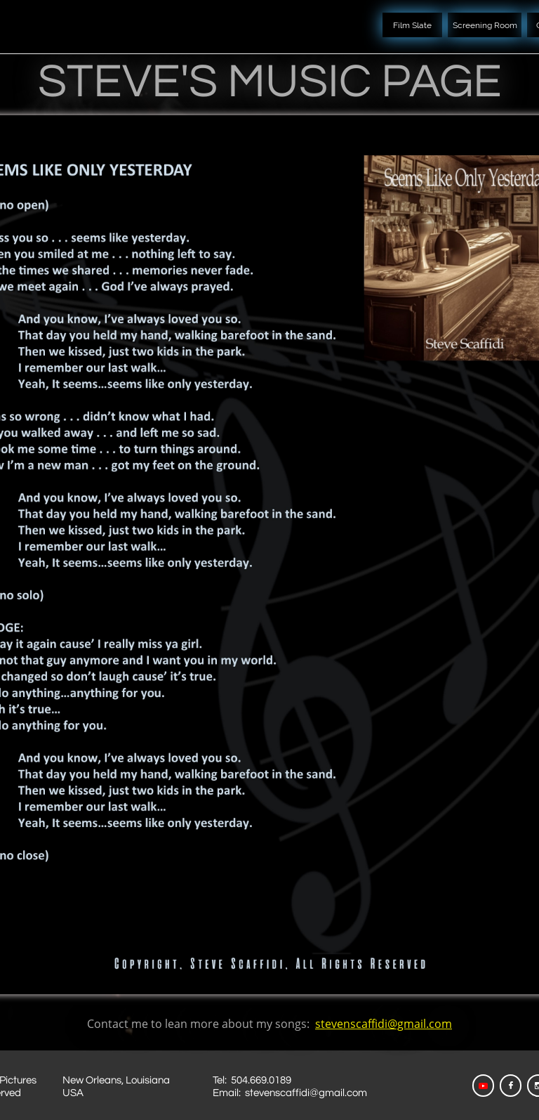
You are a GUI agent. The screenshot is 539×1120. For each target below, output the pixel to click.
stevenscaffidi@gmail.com (383, 1023)
